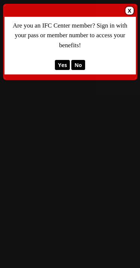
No (78, 64)
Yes (62, 64)
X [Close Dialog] (129, 10)
